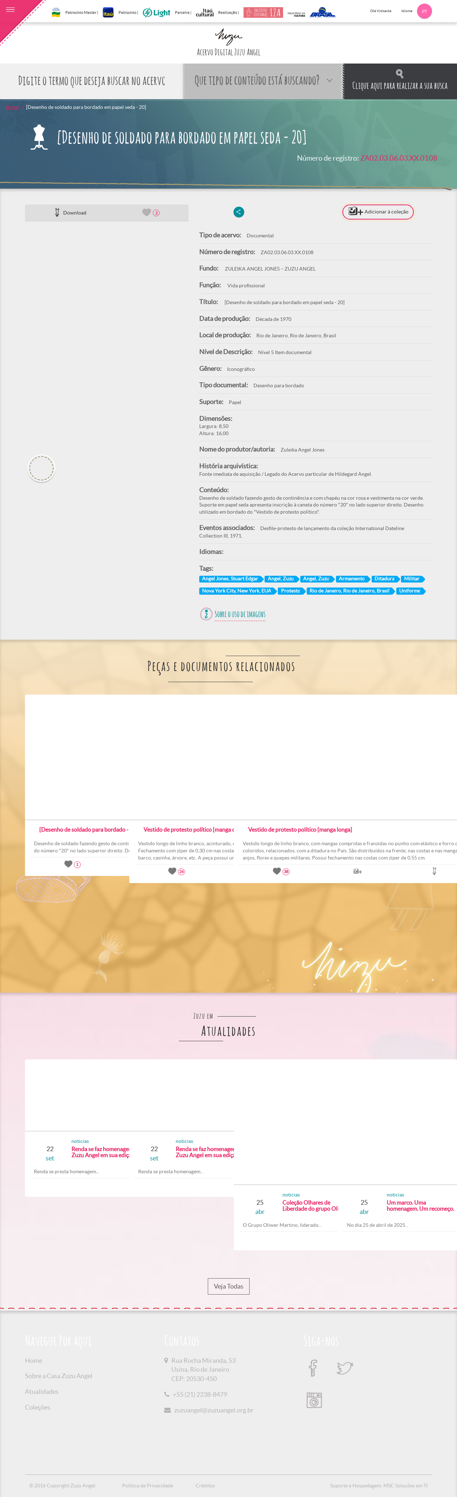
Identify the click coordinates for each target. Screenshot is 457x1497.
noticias (56, 1141)
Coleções (37, 1407)
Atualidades (42, 1391)
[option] (107, 335)
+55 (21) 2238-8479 (200, 1394)
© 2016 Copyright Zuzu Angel (62, 1485)
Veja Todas (228, 1286)
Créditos (205, 1485)
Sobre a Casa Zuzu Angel (58, 1376)
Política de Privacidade (147, 1485)
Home (12, 107)
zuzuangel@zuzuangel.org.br (213, 1410)
